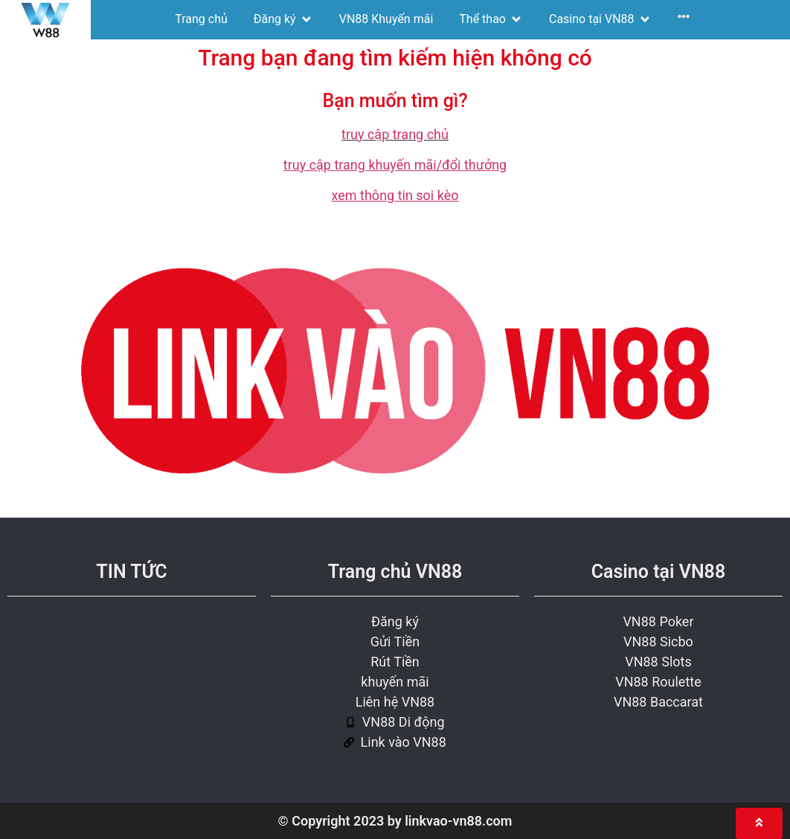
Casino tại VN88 (658, 571)
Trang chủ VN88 (395, 571)
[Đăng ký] (283, 19)
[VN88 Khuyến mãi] (386, 19)
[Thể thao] (491, 19)
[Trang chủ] (201, 19)
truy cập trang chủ (395, 134)
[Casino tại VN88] (600, 19)
